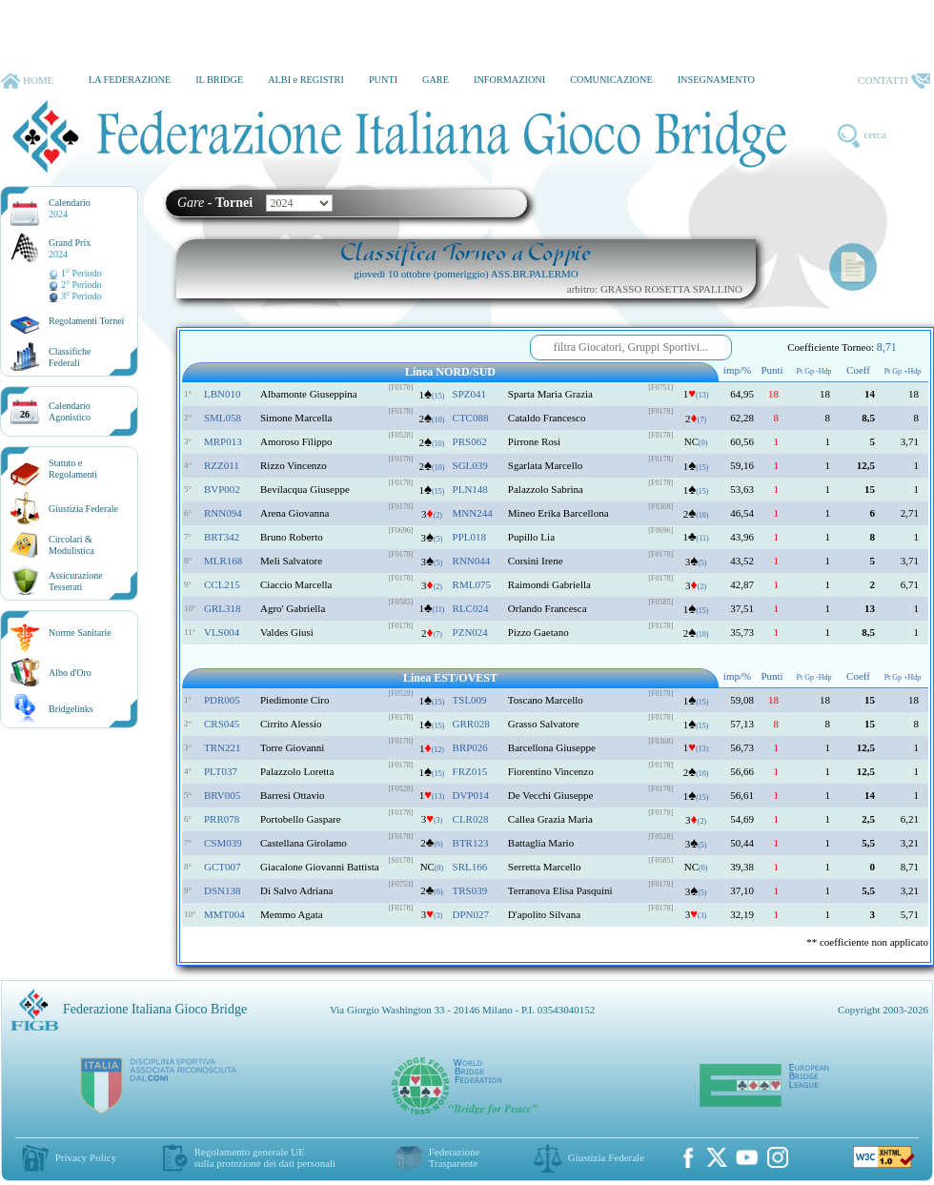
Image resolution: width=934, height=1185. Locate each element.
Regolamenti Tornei (86, 321)
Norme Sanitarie (80, 632)
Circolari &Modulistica (71, 545)
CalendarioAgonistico (70, 411)
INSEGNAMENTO (716, 79)
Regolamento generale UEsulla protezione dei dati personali (264, 1157)
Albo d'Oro (70, 672)
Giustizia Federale (83, 508)
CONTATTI (894, 81)
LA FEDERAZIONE (130, 79)
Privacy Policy (85, 1157)
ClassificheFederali (70, 357)
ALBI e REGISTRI (306, 79)
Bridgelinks (71, 709)
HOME (27, 81)
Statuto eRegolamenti (73, 469)
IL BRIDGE (219, 79)
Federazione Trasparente (454, 1157)
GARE (435, 79)
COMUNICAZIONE (611, 79)
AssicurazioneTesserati (76, 581)
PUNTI (383, 79)
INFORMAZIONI (509, 79)
